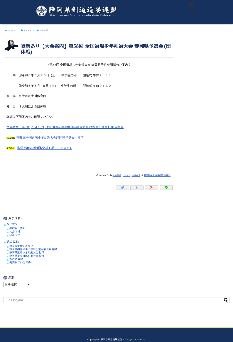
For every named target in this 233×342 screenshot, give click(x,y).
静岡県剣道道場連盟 (111, 339)
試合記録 (13, 241)
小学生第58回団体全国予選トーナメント (44, 148)
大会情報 (117, 175)
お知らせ (136, 175)
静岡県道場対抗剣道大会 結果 (26, 256)
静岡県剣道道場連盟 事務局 (157, 175)
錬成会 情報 (17, 228)
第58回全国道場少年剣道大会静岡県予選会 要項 (50, 137)
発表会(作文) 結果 (20, 262)
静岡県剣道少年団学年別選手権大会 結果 (33, 249)
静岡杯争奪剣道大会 (21, 246)
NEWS (126, 175)
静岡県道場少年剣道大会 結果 (26, 252)
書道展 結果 (16, 259)
